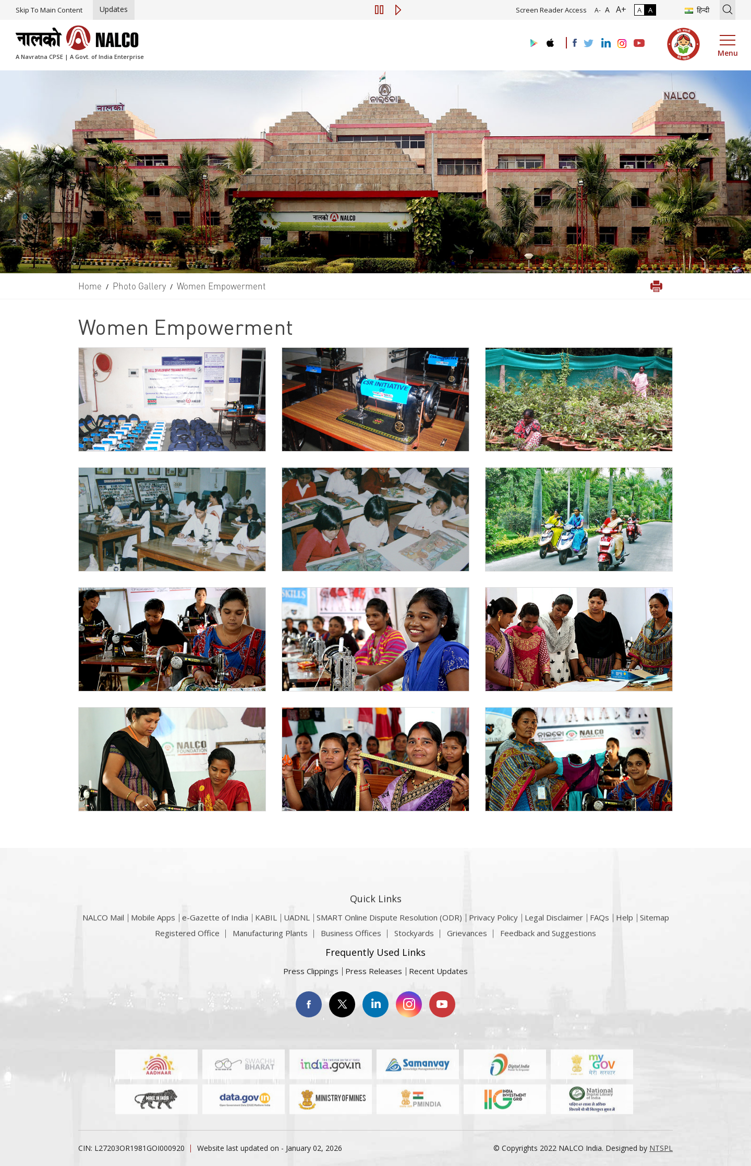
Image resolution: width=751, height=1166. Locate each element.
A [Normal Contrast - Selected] (639, 10)
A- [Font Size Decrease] (598, 10)
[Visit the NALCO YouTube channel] (639, 44)
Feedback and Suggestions (548, 938)
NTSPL (661, 1148)
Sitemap (654, 931)
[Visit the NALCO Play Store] (532, 43)
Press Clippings (310, 971)
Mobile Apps (153, 931)
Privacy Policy (493, 931)
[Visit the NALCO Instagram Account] (622, 44)
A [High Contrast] (650, 10)
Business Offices (351, 938)
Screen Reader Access (551, 10)
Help (624, 931)
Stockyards (414, 938)
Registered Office (187, 938)
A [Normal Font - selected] (606, 10)
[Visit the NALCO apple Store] (549, 40)
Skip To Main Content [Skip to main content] (49, 10)
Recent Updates (438, 971)
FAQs (599, 931)
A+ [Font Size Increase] (619, 9)
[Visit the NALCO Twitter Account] (588, 44)
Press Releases (373, 971)
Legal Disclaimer (554, 931)
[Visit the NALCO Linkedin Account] (605, 43)
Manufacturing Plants (270, 938)
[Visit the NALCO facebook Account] (574, 42)
